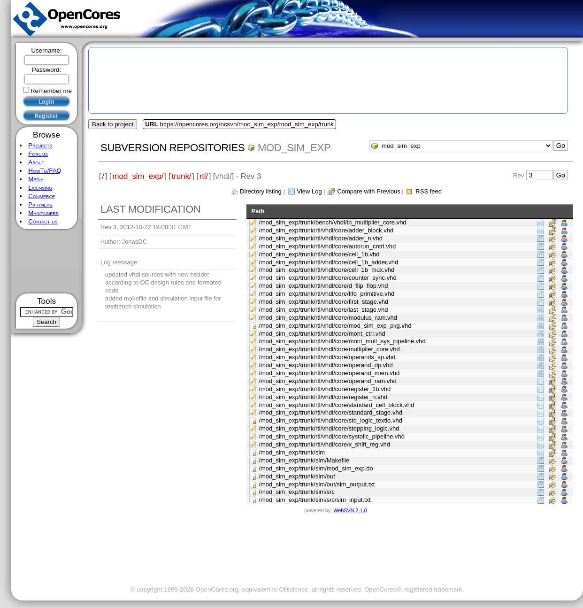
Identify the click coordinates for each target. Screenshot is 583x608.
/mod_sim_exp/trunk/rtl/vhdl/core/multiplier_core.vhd (329, 349)
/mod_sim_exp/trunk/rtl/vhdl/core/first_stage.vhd (323, 301)
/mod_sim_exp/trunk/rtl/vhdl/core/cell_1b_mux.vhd (326, 269)
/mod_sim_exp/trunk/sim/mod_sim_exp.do (316, 468)
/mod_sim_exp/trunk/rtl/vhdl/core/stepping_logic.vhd (329, 428)
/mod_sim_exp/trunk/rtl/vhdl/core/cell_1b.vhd (319, 254)
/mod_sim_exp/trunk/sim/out (297, 476)
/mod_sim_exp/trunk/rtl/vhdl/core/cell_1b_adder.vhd (328, 262)
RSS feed (428, 191)
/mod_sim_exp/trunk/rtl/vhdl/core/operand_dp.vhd (325, 365)
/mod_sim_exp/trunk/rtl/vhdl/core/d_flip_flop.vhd (323, 285)
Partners (40, 204)
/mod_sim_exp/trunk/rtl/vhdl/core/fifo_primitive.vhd (326, 293)
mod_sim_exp (294, 148)
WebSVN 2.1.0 (350, 510)
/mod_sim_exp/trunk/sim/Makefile (304, 460)
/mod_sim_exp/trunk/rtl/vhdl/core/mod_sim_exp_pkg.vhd (335, 325)
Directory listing (261, 191)
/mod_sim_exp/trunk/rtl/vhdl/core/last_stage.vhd (323, 309)
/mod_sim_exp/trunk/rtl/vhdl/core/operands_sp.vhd (327, 357)
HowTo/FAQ (44, 170)
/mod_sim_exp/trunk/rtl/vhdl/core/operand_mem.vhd (329, 373)
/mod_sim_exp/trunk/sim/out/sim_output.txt (317, 484)
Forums (38, 153)
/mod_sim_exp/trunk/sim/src (297, 491)
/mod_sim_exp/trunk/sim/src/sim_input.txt (314, 499)
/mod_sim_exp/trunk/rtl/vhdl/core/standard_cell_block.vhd (336, 404)
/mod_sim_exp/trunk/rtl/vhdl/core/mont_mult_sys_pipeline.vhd (342, 341)
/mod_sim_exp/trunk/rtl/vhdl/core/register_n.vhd (323, 396)
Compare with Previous (368, 191)
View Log (309, 191)
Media (35, 179)
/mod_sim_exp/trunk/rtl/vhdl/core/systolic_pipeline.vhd (332, 436)
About (36, 162)
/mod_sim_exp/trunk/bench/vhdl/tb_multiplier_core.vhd (332, 222)
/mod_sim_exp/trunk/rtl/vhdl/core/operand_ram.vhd (327, 381)
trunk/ (181, 176)
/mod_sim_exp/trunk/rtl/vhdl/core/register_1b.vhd (325, 389)
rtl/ (203, 176)
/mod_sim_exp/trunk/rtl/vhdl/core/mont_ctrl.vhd (322, 333)
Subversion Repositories (172, 148)
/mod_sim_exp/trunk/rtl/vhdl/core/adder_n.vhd (321, 238)
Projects (40, 145)
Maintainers (43, 212)
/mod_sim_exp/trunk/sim (292, 452)
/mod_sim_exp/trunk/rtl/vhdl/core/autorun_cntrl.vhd (327, 246)
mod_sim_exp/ (137, 176)
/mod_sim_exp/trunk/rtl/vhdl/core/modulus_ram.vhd (328, 317)
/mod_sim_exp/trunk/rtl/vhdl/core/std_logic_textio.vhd (330, 420)
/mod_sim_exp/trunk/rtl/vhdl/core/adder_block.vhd (326, 230)
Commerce (41, 196)
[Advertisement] (46, 261)
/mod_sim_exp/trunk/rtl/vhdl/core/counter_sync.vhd (327, 277)
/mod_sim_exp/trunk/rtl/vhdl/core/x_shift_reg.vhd (324, 444)
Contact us (42, 221)
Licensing (40, 187)
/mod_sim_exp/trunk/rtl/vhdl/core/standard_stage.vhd (330, 412)
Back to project (112, 124)
